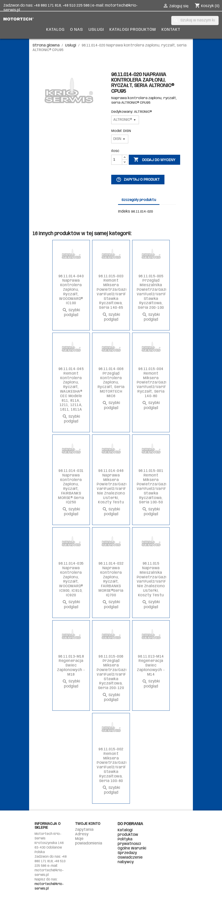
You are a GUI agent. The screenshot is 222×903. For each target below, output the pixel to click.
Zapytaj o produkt (138, 179)
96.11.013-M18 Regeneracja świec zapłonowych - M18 (71, 666)
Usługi (96, 30)
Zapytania (84, 830)
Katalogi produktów (132, 30)
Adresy (81, 834)
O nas (76, 30)
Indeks (124, 212)
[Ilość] (116, 160)
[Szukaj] (195, 20)
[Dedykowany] (125, 120)
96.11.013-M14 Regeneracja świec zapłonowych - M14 (151, 666)
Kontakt (170, 30)
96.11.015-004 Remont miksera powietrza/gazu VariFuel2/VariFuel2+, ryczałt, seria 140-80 (157, 382)
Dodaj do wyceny (154, 160)
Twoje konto (87, 824)
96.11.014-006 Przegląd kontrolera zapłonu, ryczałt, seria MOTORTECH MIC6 (111, 382)
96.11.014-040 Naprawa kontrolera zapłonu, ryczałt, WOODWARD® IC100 (71, 289)
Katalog (55, 30)
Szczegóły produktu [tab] (138, 200)
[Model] (119, 139)
